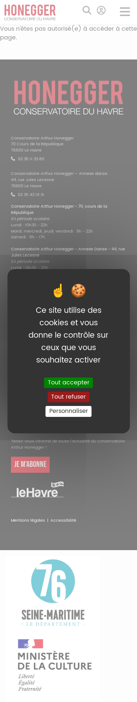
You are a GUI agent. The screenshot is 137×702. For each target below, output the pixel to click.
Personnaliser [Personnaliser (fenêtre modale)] (68, 411)
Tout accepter (69, 382)
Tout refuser (68, 397)
